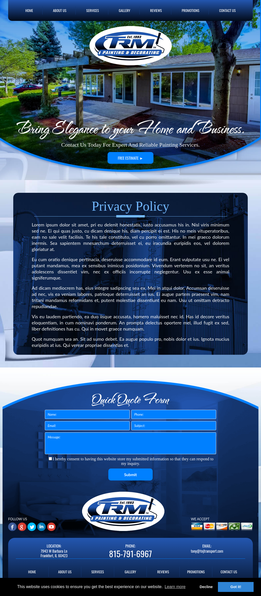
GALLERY (124, 10)
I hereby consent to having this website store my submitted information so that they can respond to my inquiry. (131, 461)
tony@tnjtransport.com (207, 551)
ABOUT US (60, 10)
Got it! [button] (235, 587)
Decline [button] (206, 587)
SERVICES (92, 10)
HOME (29, 10)
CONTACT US (227, 10)
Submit (130, 474)
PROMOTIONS (190, 10)
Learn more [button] (175, 587)
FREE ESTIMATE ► (130, 158)
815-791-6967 (130, 554)
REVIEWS (156, 10)
